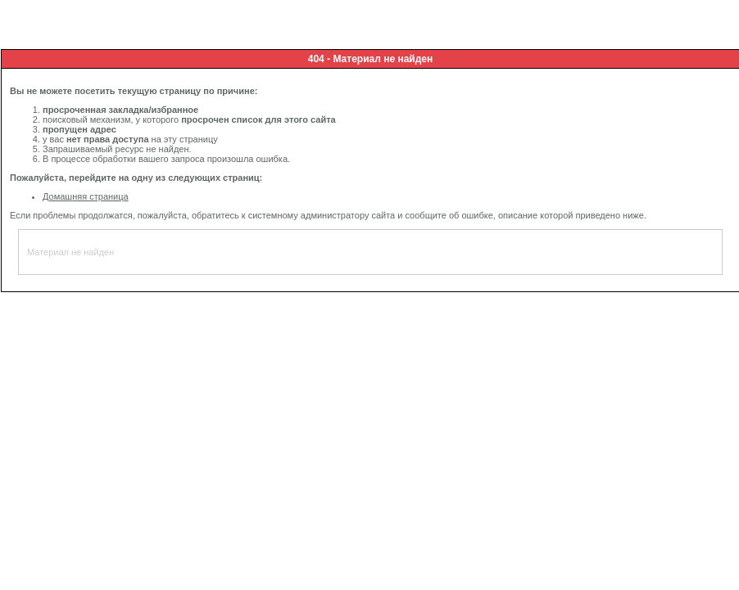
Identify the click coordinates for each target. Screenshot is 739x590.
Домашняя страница (86, 196)
